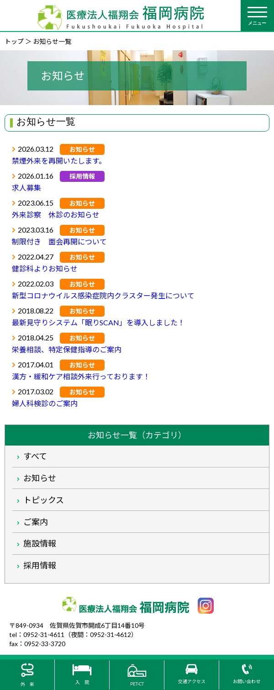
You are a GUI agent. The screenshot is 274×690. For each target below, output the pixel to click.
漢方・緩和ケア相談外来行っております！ (81, 376)
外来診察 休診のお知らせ (56, 214)
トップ (14, 41)
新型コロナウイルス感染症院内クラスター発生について (103, 295)
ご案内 (35, 522)
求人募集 (26, 187)
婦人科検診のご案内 (45, 403)
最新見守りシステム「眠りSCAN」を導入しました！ (98, 322)
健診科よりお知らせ (45, 268)
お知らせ (39, 478)
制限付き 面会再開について (59, 241)
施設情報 (39, 543)
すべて (35, 456)
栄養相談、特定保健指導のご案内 (66, 349)
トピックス (43, 500)
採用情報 (39, 565)
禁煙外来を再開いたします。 (59, 160)
